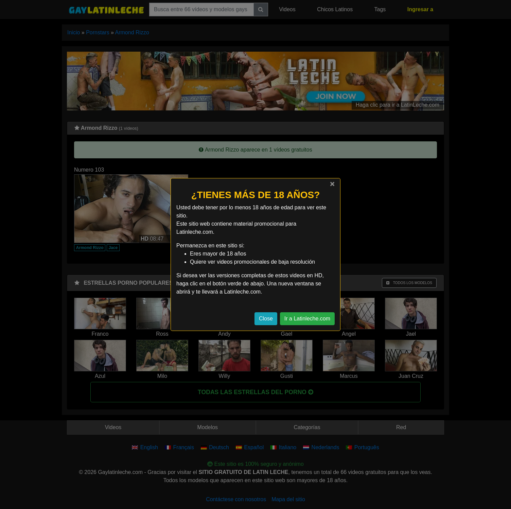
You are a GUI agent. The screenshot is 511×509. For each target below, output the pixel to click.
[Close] (332, 183)
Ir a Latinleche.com (307, 318)
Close (266, 318)
